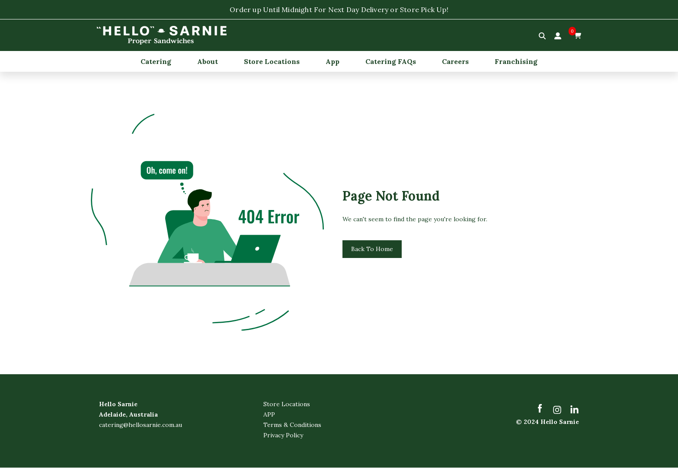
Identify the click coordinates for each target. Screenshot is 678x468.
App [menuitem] (332, 61)
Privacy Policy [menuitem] (283, 435)
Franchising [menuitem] (516, 61)
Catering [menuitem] (156, 61)
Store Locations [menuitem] (272, 61)
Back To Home (372, 249)
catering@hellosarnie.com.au (140, 425)
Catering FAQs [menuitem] (390, 61)
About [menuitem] (207, 61)
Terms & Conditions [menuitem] (292, 425)
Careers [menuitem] (455, 61)
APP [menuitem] (269, 415)
